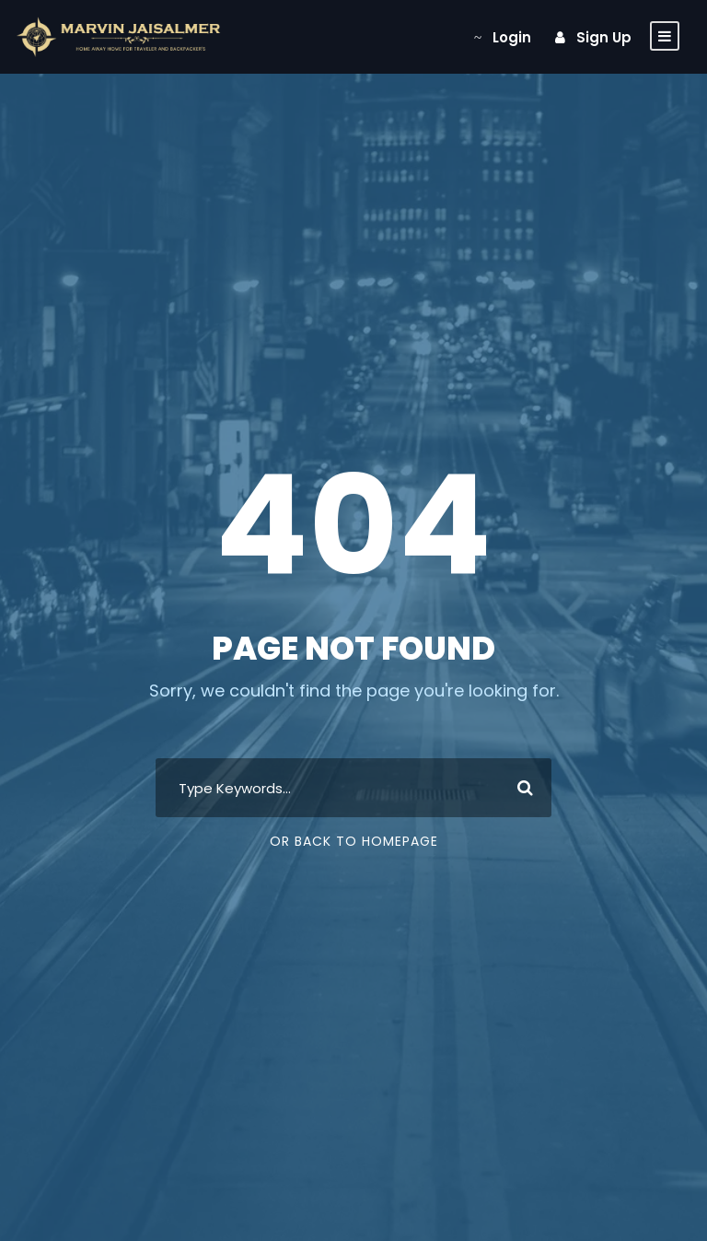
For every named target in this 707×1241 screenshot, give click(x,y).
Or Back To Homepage (354, 841)
